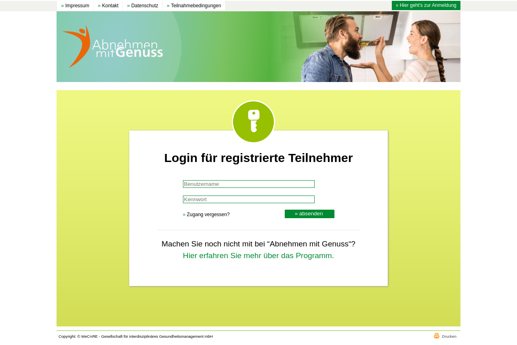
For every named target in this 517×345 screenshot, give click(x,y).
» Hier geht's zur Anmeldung (426, 5)
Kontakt (108, 5)
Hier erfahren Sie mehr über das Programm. (258, 255)
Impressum (75, 5)
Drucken (449, 336)
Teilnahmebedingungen (194, 5)
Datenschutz (142, 5)
